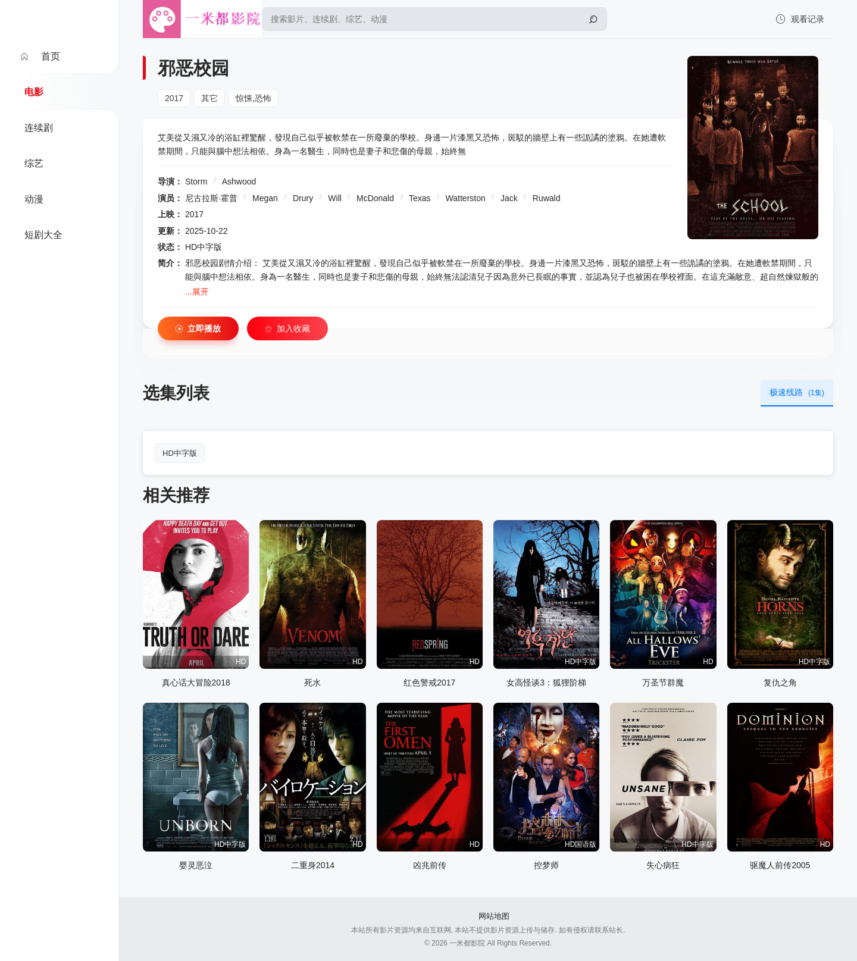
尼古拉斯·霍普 (211, 198)
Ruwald (547, 198)
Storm (196, 181)
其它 (209, 98)
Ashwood (239, 181)
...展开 (197, 291)
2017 (174, 98)
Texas (420, 198)
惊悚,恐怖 (253, 98)
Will (335, 198)
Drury (303, 198)
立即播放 (198, 329)
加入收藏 (287, 329)
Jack (509, 198)
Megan (265, 198)
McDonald (375, 198)
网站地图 (493, 916)
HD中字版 (179, 453)
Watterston (466, 198)
